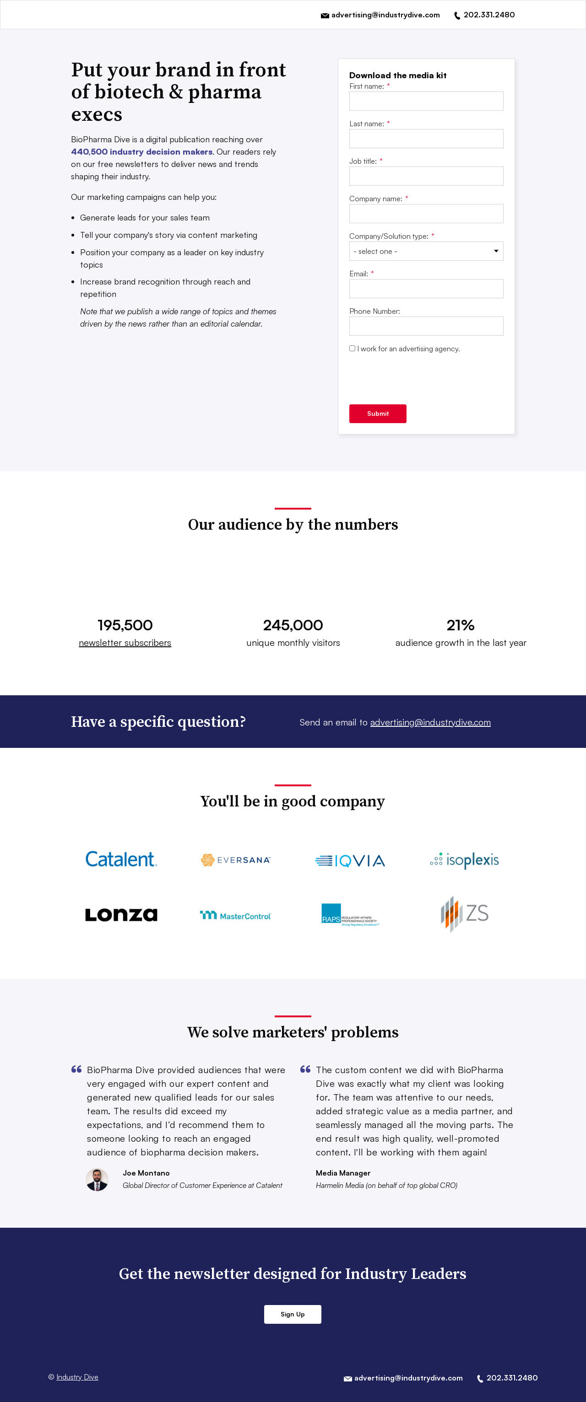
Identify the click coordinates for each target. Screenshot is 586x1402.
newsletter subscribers (125, 642)
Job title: (366, 161)
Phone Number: (374, 311)
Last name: (369, 123)
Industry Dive (77, 1376)
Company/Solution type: (391, 236)
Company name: (378, 198)
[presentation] (418, 379)
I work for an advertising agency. (408, 348)
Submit (378, 413)
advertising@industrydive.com (430, 722)
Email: (361, 273)
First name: (369, 86)
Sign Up (293, 1314)
